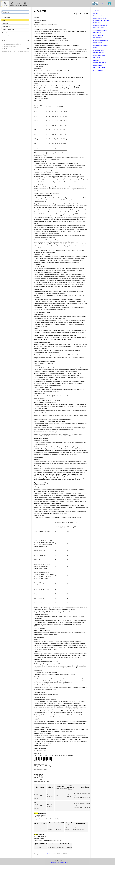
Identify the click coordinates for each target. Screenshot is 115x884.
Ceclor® (95, 6)
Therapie (4, 33)
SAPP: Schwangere (99, 60)
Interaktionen (97, 25)
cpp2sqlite (48, 854)
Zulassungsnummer (8, 29)
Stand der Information (99, 55)
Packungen (96, 50)
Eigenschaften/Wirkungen (100, 38)
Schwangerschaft (98, 28)
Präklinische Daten (98, 43)
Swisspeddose (97, 58)
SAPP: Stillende (98, 63)
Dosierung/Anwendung (100, 18)
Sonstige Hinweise (98, 45)
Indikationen (96, 15)
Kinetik (95, 40)
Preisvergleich (6, 17)
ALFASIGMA (97, 4)
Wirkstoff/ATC (6, 26)
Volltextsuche (6, 36)
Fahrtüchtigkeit (97, 30)
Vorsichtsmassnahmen (100, 23)
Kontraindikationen (98, 20)
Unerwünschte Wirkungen (100, 33)
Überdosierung (97, 35)
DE (2, 9)
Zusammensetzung (99, 9)
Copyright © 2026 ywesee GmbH (58, 862)
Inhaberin (5, 23)
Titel (3, 20)
